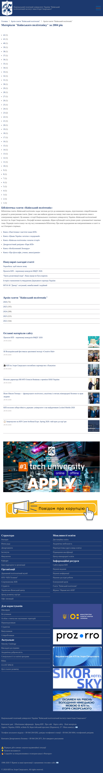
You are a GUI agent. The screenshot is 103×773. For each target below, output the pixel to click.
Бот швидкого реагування (53, 739)
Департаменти (7, 548)
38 (4, 52)
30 (4, 84)
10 (4, 166)
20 (4, 125)
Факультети (6, 556)
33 (4, 72)
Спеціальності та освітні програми (15, 657)
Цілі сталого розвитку (10, 669)
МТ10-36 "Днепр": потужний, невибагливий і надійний (25, 285)
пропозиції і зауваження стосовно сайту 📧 (41, 763)
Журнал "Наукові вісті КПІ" (64, 590)
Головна (4, 21)
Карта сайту (58, 724)
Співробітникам (7, 635)
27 (4, 97)
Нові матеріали (71, 724)
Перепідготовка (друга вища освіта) (67, 548)
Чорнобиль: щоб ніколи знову (15, 266)
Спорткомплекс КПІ (9, 582)
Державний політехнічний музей (14, 573)
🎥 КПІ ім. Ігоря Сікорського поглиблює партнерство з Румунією (29, 366)
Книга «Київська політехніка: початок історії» (21, 240)
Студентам (5, 627)
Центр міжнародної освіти (63, 556)
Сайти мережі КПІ (60, 565)
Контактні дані (7, 724)
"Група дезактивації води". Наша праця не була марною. (25, 276)
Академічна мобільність (62, 544)
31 (4, 80)
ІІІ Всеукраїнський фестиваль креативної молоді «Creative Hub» (29, 352)
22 (4, 117)
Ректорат (4, 540)
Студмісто (5, 586)
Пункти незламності (12, 751)
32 (4, 76)
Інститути (5, 552)
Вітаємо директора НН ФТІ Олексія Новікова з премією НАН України (31, 380)
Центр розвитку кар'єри (10, 595)
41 (4, 39)
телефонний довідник (85, 733)
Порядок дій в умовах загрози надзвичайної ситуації (25, 748)
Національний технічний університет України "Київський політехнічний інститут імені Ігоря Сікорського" (37, 8)
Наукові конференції (61, 573)
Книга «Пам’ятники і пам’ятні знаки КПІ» (20, 232)
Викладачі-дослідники (10, 648)
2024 (5, 312)
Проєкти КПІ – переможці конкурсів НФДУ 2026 (22, 271)
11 (4, 162)
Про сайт (48, 724)
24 (4, 109)
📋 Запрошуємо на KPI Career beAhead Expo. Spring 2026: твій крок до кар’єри (35, 422)
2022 (5, 321)
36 (4, 60)
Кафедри (4, 561)
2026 (5, 302)
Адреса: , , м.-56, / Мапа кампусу (37, 727)
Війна (3, 661)
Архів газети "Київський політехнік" (25, 21)
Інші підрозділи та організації (13, 565)
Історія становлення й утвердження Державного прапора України (29, 281)
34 (4, 68)
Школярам (5, 610)
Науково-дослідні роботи (63, 578)
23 (4, 113)
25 (4, 105)
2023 (5, 316)
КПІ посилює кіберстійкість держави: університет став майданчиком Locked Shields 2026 (39, 408)
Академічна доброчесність (12, 652)
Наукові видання (59, 569)
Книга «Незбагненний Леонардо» (16, 248)
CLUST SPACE (7, 665)
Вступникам (6, 614)
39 (4, 47)
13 (4, 154)
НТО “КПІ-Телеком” (9, 578)
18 (4, 133)
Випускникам (6, 631)
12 (4, 158)
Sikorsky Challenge (8, 644)
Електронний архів (60, 582)
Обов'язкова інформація (24, 724)
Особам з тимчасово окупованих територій (18, 619)
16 (4, 142)
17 (4, 137)
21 (4, 121)
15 (4, 146)
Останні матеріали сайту (18, 333)
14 (4, 150)
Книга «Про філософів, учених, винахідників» (21, 253)
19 (4, 129)
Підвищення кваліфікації (63, 552)
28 (4, 92)
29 (4, 88)
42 (4, 35)
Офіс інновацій (7, 599)
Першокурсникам (8, 623)
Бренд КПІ (39, 724)
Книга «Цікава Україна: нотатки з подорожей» (21, 236)
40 (4, 43)
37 (4, 56)
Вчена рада (5, 544)
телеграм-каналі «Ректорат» (41, 754)
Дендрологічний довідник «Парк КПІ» (18, 244)
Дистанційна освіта (61, 540)
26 (4, 101)
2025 (5, 307)
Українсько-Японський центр (13, 590)
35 (4, 64)
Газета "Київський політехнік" (65, 586)
